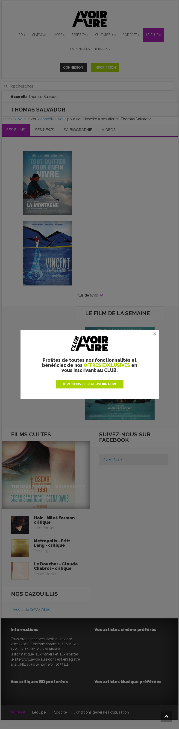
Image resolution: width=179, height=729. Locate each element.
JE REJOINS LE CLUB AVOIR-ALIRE (89, 384)
